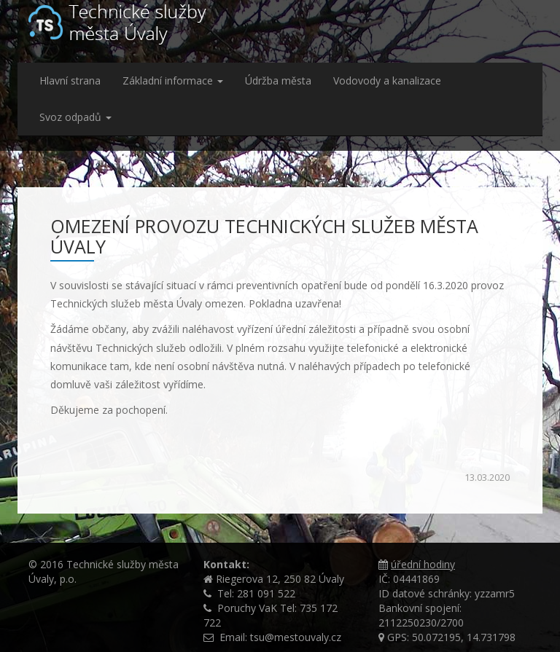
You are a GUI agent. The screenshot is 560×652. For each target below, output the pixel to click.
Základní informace (172, 80)
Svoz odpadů (75, 117)
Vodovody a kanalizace (387, 80)
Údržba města (278, 80)
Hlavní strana (70, 80)
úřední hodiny (423, 564)
